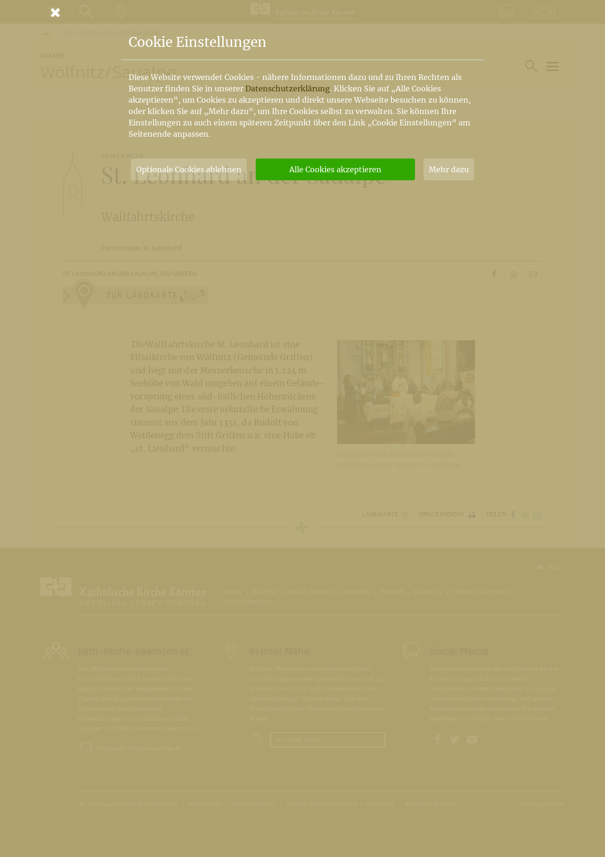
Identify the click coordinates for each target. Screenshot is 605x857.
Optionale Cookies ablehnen (189, 169)
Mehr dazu (449, 169)
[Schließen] (302, 12)
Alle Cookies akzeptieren (335, 169)
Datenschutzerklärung (287, 88)
